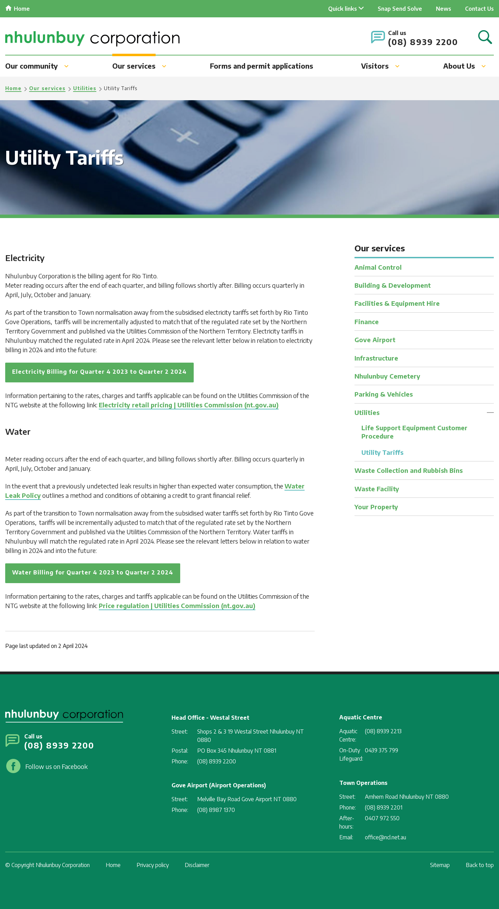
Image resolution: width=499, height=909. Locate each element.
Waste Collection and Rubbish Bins (408, 470)
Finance (366, 322)
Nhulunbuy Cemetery (387, 376)
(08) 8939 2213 (383, 731)
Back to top (480, 865)
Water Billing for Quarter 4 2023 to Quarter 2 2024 (92, 572)
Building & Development (392, 285)
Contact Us (479, 8)
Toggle (490, 412)
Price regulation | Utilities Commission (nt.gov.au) (177, 605)
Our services (134, 65)
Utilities (84, 88)
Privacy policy (153, 865)
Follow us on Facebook (56, 766)
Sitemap (440, 865)
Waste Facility (376, 489)
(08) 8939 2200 (423, 42)
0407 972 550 (382, 818)
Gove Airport (374, 340)
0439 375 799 (381, 750)
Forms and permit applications (261, 65)
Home (22, 8)
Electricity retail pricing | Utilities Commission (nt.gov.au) (189, 405)
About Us (459, 65)
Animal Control (378, 267)
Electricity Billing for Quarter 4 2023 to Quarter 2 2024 (99, 371)
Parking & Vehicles (383, 394)
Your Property (376, 507)
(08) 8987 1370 (216, 809)
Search (485, 37)
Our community (31, 65)
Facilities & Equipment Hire (397, 303)
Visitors (375, 65)
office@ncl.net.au (385, 837)
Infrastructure (376, 358)
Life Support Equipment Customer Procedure (414, 432)
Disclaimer (197, 865)
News (443, 8)
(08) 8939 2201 (383, 807)
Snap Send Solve (400, 8)
